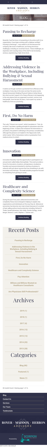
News (23, 378)
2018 (23, 317)
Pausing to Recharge (19, 31)
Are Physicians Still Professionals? (23, 291)
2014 (23, 342)
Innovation (11, 150)
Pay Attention (23, 277)
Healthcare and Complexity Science (19, 188)
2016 (23, 329)
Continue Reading (23, 58)
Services (6, 403)
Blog (23, 365)
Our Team (6, 407)
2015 (23, 336)
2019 (23, 311)
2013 (23, 348)
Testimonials (8, 411)
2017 (23, 323)
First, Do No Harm (18, 115)
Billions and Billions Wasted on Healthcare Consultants (23, 284)
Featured (23, 372)
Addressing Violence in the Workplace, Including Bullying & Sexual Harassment (23, 73)
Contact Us (7, 399)
